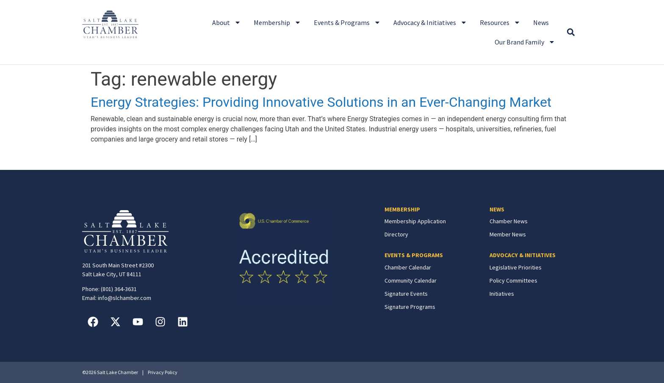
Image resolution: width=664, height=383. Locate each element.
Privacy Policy (162, 372)
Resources (500, 22)
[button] (571, 32)
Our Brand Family (525, 42)
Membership (277, 22)
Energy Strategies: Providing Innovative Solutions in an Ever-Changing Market (321, 102)
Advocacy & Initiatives (430, 22)
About (226, 22)
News (541, 22)
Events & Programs (347, 22)
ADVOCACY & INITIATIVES (523, 255)
